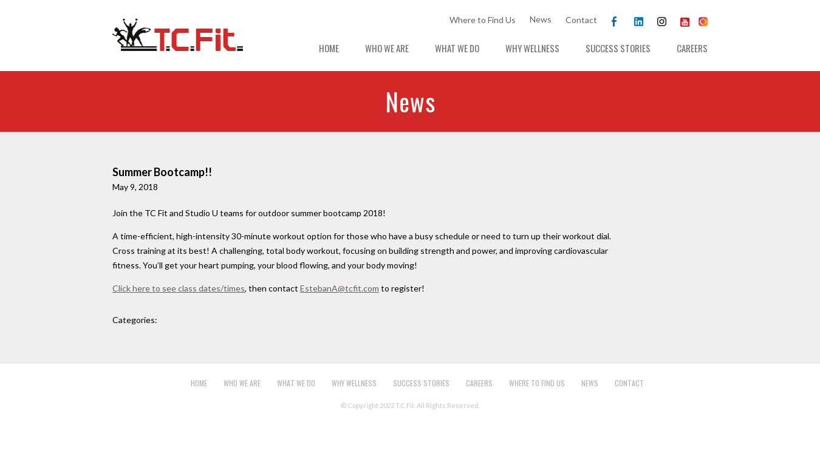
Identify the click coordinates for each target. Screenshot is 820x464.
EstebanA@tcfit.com (339, 288)
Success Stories (618, 48)
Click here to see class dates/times (178, 288)
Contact (581, 20)
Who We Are (387, 48)
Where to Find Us (482, 20)
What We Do (457, 48)
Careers (692, 48)
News (541, 19)
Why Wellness (532, 48)
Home (329, 48)
